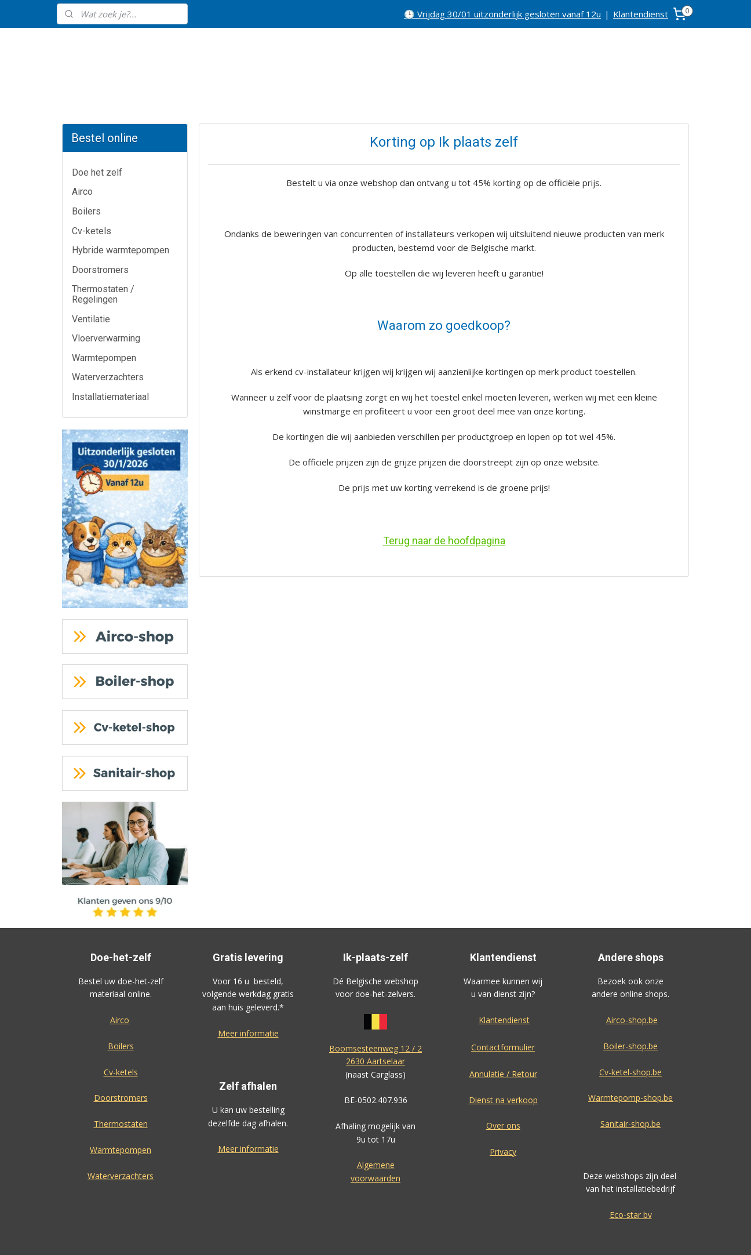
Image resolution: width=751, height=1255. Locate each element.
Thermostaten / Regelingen (103, 250)
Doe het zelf (97, 128)
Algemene (376, 1121)
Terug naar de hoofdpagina (443, 497)
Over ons (503, 1081)
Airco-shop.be (632, 976)
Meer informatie (248, 989)
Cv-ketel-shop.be (630, 1028)
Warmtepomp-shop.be (630, 1054)
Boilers (86, 167)
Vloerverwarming (106, 294)
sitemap (412, 1233)
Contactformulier (503, 1003)
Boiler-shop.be (630, 1002)
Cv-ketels (91, 187)
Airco (82, 148)
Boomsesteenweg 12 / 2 (375, 1004)
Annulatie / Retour (503, 1030)
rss (436, 1233)
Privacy (503, 1108)
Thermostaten (121, 1080)
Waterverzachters (108, 333)
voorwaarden (375, 1134)
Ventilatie (91, 275)
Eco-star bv (631, 1171)
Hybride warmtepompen (120, 206)
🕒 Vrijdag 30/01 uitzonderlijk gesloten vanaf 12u (502, 14)
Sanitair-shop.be (630, 1080)
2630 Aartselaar (375, 1017)
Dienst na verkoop (503, 1056)
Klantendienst (640, 14)
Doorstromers (100, 226)
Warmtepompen (104, 314)
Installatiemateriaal (110, 353)
